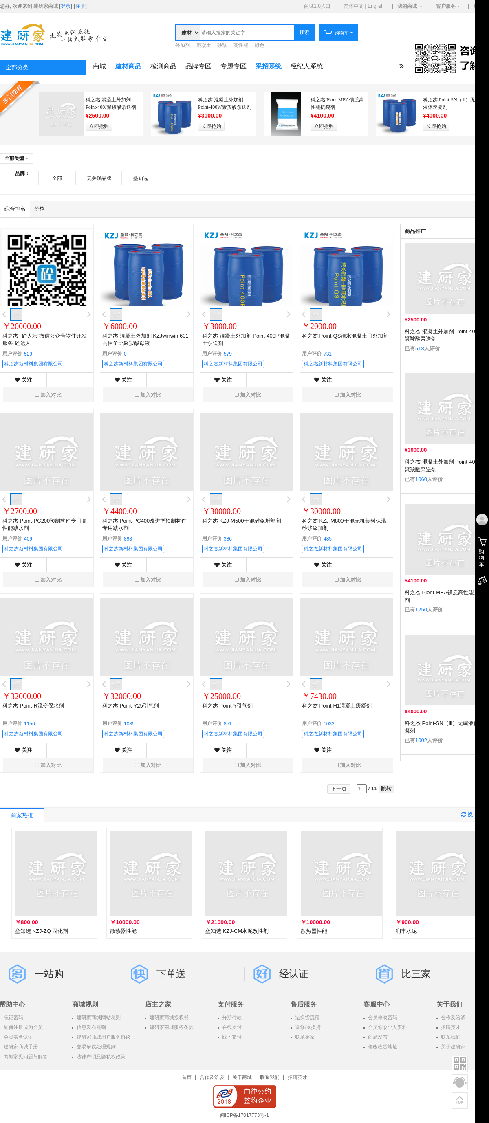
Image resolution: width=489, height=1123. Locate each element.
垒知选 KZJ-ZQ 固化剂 (41, 931)
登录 (65, 6)
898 (128, 539)
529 (28, 354)
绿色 (259, 45)
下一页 (339, 789)
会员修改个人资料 (387, 1027)
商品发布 (377, 1037)
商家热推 (22, 815)
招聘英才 (297, 1077)
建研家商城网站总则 (98, 1017)
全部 (57, 178)
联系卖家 (304, 1037)
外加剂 (182, 45)
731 (328, 354)
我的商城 (407, 6)
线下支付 (231, 1037)
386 (228, 539)
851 (228, 724)
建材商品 (128, 66)
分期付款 (231, 1017)
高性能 (240, 45)
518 (419, 348)
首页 (187, 1077)
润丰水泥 (406, 931)
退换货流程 (306, 1017)
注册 (80, 6)
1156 (29, 724)
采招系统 (269, 66)
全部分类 (17, 67)
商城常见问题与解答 (25, 1056)
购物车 (336, 33)
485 (328, 539)
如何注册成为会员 (22, 1027)
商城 (99, 66)
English (375, 6)
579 (228, 354)
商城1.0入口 (317, 6)
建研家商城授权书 (168, 1017)
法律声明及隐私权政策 (100, 1056)
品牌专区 (198, 66)
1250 (421, 610)
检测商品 (163, 66)
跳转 (386, 788)
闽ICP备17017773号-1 (244, 1115)
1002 (421, 740)
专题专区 (233, 66)
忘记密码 (12, 1017)
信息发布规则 (90, 1027)
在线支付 (231, 1027)
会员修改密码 (382, 1017)
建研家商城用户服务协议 (102, 1037)
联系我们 (270, 1077)
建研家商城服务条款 (171, 1027)
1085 (129, 724)
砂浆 (222, 45)
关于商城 (242, 1077)
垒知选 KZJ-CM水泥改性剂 (237, 931)
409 (28, 539)
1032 (329, 724)
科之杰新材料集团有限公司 (33, 364)
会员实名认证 (17, 1037)
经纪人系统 (307, 66)
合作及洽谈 (212, 1077)
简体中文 (353, 6)
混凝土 (203, 45)
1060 (421, 479)
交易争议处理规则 (95, 1047)
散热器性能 (123, 931)
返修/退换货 (307, 1027)
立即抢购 (99, 126)
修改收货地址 (382, 1047)
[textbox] (247, 32)
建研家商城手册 (20, 1047)
